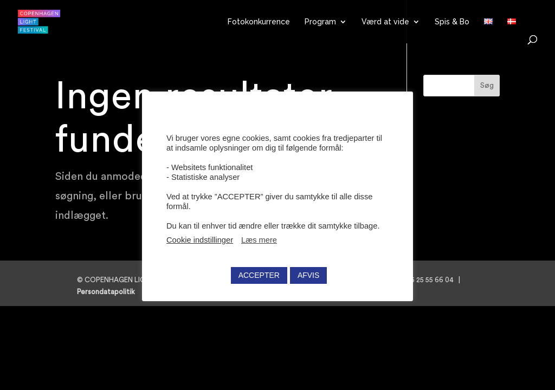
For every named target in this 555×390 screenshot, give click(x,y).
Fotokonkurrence (259, 22)
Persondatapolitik (109, 291)
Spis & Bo (452, 22)
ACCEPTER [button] (259, 275)
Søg (487, 85)
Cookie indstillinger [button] (199, 240)
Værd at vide (385, 22)
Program (320, 22)
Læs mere (259, 240)
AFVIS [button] (308, 275)
